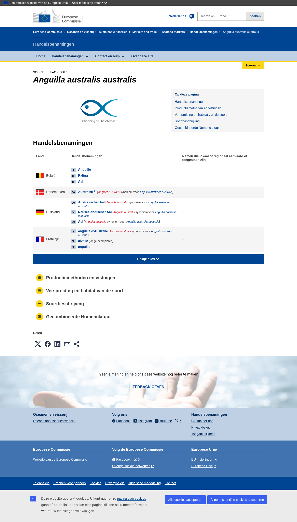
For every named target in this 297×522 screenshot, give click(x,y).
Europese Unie (202, 466)
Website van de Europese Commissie (60, 459)
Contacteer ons (202, 421)
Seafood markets (173, 32)
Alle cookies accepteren (185, 499)
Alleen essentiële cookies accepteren (237, 499)
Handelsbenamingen (204, 32)
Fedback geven (148, 387)
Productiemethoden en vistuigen (198, 108)
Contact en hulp (107, 56)
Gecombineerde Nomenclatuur (197, 127)
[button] (38, 344)
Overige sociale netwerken (131, 466)
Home (40, 56)
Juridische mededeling (144, 483)
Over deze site (142, 56)
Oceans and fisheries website (54, 421)
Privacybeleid (201, 427)
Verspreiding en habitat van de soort (201, 114)
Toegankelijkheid (203, 434)
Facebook (121, 459)
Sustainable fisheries (113, 32)
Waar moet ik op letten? (89, 2)
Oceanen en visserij (80, 32)
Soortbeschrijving (187, 121)
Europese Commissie (47, 32)
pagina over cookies (131, 498)
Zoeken (255, 16)
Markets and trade (144, 32)
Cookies (95, 483)
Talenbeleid (41, 483)
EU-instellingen (202, 459)
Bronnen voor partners (69, 483)
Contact (170, 483)
